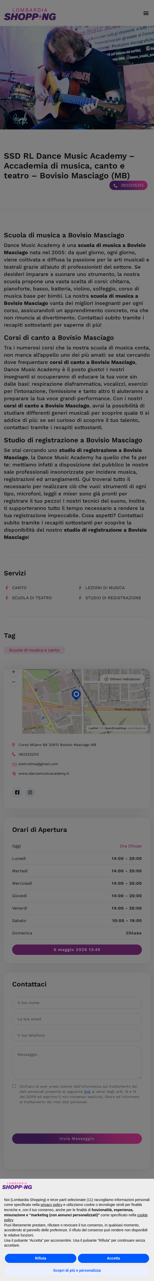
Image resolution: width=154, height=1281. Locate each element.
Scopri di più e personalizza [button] (77, 1270)
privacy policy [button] (51, 1205)
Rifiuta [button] (40, 1258)
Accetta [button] (113, 1258)
